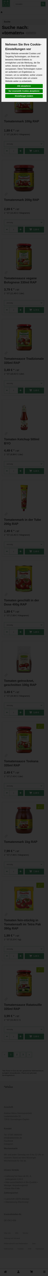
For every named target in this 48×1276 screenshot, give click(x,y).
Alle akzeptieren (24, 86)
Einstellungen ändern (24, 96)
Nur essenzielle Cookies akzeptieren (24, 91)
